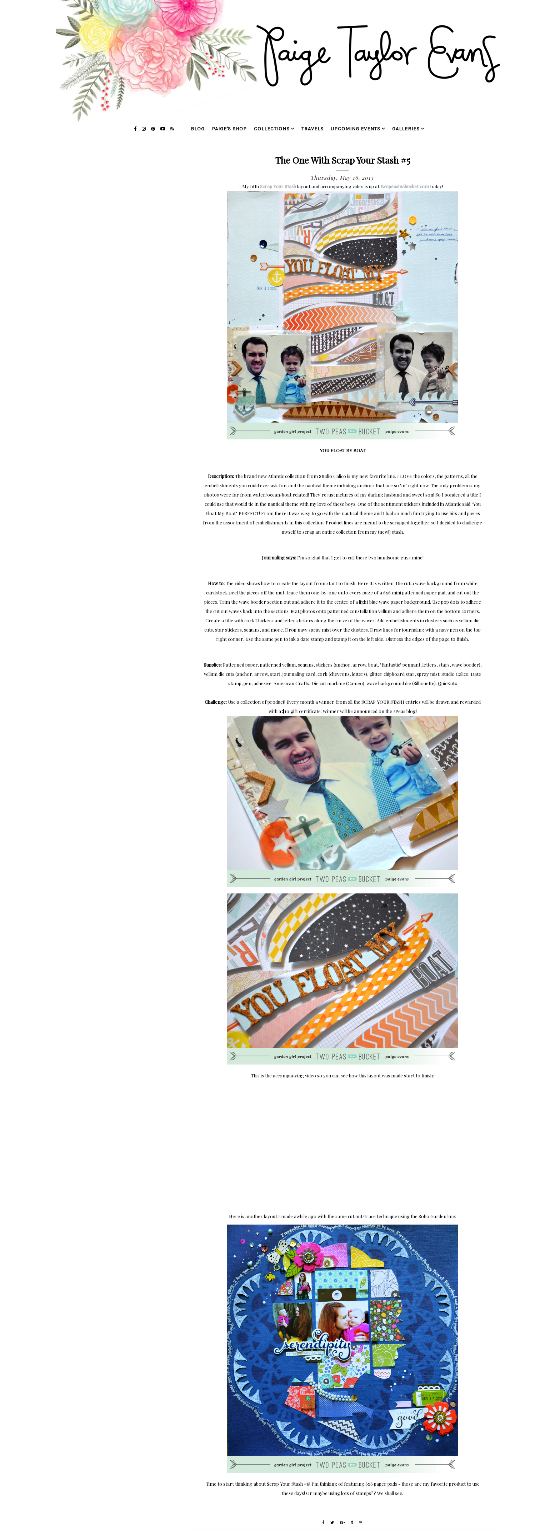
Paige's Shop (229, 129)
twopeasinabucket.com (404, 186)
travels (312, 129)
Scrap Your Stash (278, 186)
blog (198, 129)
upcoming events (355, 129)
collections (272, 129)
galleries (406, 129)
